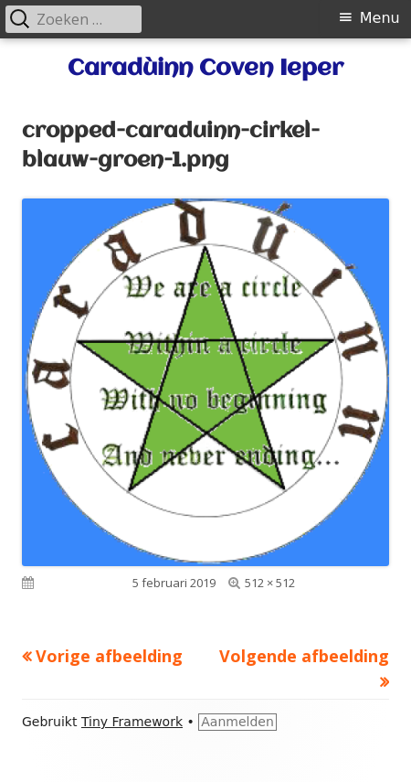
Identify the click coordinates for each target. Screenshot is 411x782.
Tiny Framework (132, 721)
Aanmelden (237, 721)
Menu (380, 18)
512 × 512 (270, 582)
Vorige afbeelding (109, 656)
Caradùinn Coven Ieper (205, 68)
